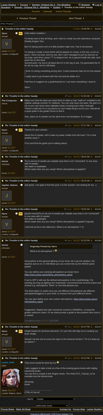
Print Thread (7, 24)
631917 (98, 157)
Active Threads (63, 11)
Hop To (30, 399)
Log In (97, 5)
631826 (98, 29)
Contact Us (65, 409)
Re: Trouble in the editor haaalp (21, 96)
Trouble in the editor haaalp (19, 29)
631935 (98, 209)
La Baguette (13, 54)
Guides (56, 7)
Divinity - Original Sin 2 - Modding (31, 7)
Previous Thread (26, 18)
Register (84, 5)
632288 (98, 358)
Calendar (47, 11)
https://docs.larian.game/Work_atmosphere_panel (48, 274)
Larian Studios (8, 5)
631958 (98, 241)
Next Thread (77, 18)
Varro (68, 96)
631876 (98, 96)
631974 (98, 327)
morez (68, 209)
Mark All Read (23, 409)
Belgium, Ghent (15, 393)
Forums (24, 5)
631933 (98, 181)
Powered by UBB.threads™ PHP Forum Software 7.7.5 (51, 414)
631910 (98, 125)
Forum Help (79, 409)
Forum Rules (7, 409)
